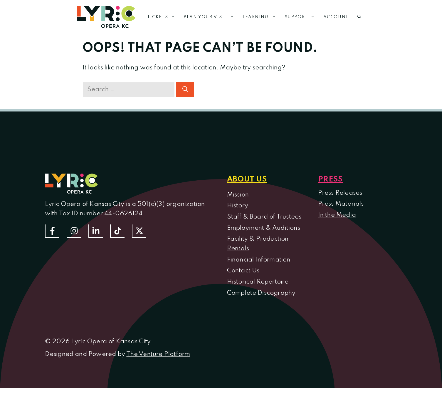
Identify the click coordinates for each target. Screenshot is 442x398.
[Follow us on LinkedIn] (95, 231)
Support (302, 17)
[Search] (185, 89)
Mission (238, 194)
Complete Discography (261, 293)
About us (247, 179)
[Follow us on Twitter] (139, 231)
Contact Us (243, 270)
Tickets (163, 17)
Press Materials (341, 204)
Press (330, 179)
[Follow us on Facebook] (52, 231)
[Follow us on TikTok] (117, 231)
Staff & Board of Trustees (264, 217)
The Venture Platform (158, 354)
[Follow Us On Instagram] (74, 231)
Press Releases (340, 193)
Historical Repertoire (258, 282)
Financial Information (258, 260)
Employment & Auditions (263, 228)
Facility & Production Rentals (258, 244)
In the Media (337, 215)
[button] (359, 17)
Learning (261, 17)
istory (240, 205)
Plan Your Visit (211, 17)
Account (336, 17)
